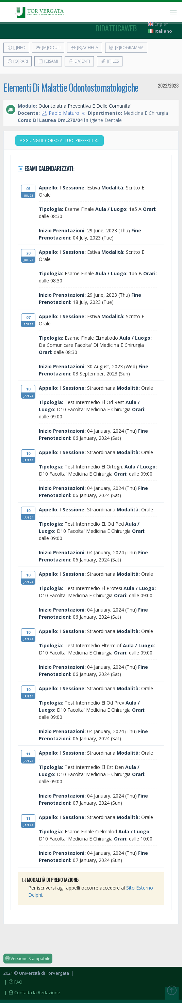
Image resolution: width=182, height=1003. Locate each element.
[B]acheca (84, 47)
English (158, 24)
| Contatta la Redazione (31, 992)
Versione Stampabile (27, 958)
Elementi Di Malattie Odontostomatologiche (70, 87)
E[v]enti (79, 61)
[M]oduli (48, 47)
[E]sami (48, 61)
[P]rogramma (126, 47)
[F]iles (110, 61)
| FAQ (12, 982)
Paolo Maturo (64, 113)
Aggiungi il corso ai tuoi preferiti (59, 140)
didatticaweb (116, 27)
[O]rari (17, 61)
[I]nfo (16, 47)
